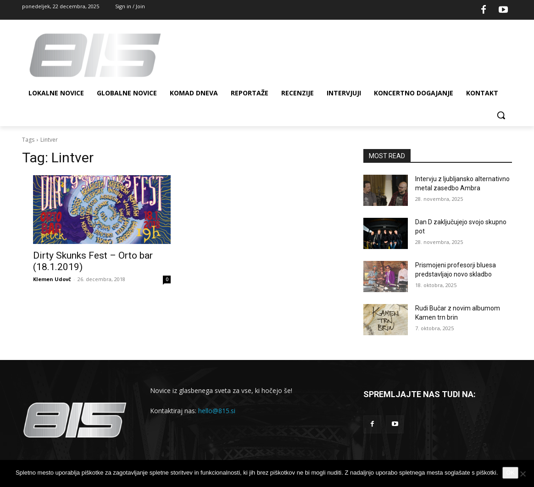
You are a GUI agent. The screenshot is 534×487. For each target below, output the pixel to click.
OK (510, 472)
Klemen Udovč (52, 279)
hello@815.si (216, 410)
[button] (501, 115)
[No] (522, 473)
